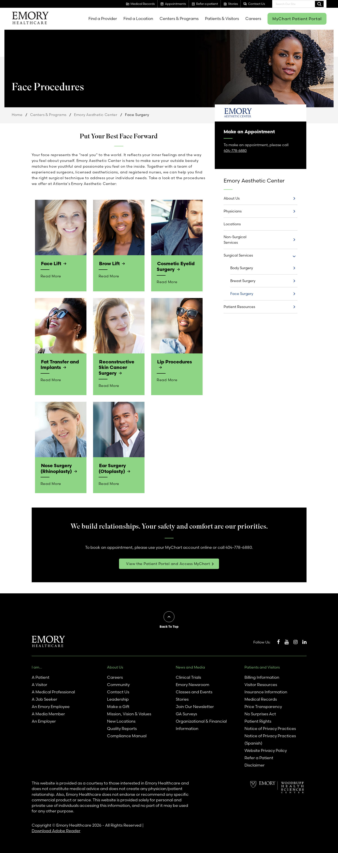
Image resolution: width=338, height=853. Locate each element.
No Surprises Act (260, 713)
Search (319, 4)
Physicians (233, 211)
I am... (37, 666)
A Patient (40, 676)
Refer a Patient (258, 757)
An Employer (44, 720)
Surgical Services (238, 255)
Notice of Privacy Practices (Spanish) (270, 739)
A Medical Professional (53, 691)
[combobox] (299, 4)
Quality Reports (122, 727)
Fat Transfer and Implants (60, 364)
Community (118, 683)
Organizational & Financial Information (201, 724)
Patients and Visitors (262, 666)
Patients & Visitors (222, 18)
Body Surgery (241, 268)
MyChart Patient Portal (297, 18)
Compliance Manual (127, 735)
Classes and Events (194, 691)
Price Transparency (263, 705)
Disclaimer (254, 764)
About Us (232, 198)
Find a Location (138, 18)
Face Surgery (241, 293)
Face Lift (51, 263)
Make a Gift (118, 705)
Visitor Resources (260, 683)
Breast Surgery (242, 280)
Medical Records (260, 698)
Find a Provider (102, 18)
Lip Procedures (174, 361)
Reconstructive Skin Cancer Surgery (116, 367)
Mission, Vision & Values (129, 713)
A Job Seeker (44, 698)
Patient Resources (239, 306)
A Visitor (39, 683)
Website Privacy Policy (265, 749)
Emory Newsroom (192, 683)
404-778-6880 (235, 150)
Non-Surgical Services (235, 240)
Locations (232, 224)
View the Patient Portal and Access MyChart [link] (168, 563)
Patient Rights (257, 720)
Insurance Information (265, 691)
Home (17, 114)
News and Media (190, 666)
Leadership (118, 698)
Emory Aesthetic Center (95, 114)
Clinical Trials (188, 676)
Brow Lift (109, 263)
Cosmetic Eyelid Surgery (175, 266)
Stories (182, 698)
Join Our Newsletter (195, 705)
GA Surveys (186, 713)
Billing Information (261, 676)
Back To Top (169, 626)
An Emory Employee (51, 705)
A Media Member (48, 713)
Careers (253, 18)
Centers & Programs (179, 18)
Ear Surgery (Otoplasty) (112, 467)
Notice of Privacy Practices (270, 727)
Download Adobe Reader (56, 830)
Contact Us (118, 691)
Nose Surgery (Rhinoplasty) (56, 467)
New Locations (121, 720)
